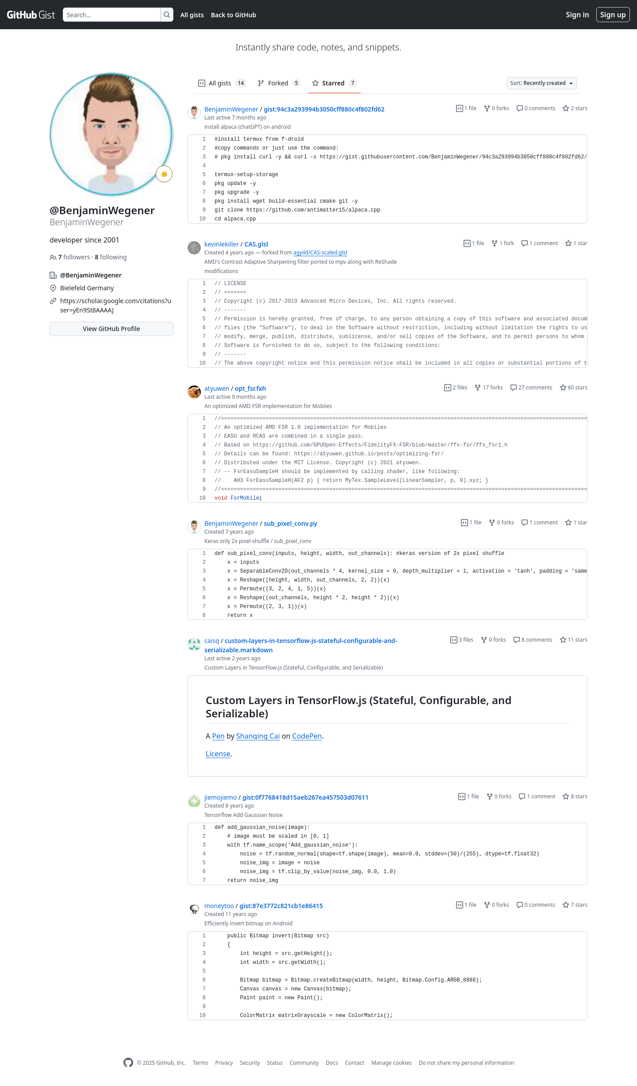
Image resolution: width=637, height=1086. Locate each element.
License (218, 754)
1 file (466, 108)
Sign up (613, 14)
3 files (461, 639)
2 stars (574, 108)
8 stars (574, 796)
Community (304, 1063)
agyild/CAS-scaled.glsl (320, 252)
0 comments (536, 108)
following (111, 257)
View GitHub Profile (111, 328)
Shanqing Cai (258, 736)
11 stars (573, 639)
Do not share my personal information (466, 1063)
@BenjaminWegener (91, 275)
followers (71, 257)
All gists (192, 15)
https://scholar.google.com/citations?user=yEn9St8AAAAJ (115, 305)
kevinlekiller (221, 244)
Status (275, 1063)
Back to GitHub (233, 15)
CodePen (307, 736)
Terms (200, 1063)
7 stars (574, 905)
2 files (455, 387)
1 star (576, 243)
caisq (211, 640)
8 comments (533, 639)
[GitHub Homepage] (128, 1062)
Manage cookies (391, 1063)
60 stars (573, 387)
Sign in (577, 14)
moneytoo (219, 905)
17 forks (488, 387)
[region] (387, 179)
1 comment (539, 243)
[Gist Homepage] (31, 14)
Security (250, 1063)
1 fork (502, 243)
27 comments (531, 387)
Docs (332, 1063)
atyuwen (216, 388)
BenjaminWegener (231, 109)
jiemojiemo (220, 797)
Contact (354, 1063)
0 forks (496, 108)
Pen (218, 736)
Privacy (224, 1063)
